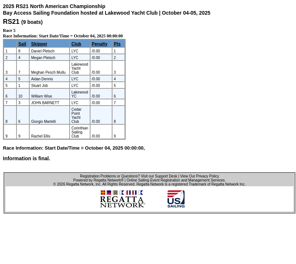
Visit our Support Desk (159, 176)
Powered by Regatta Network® (98, 180)
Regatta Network (79, 184)
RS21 (11, 21)
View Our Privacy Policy (199, 176)
